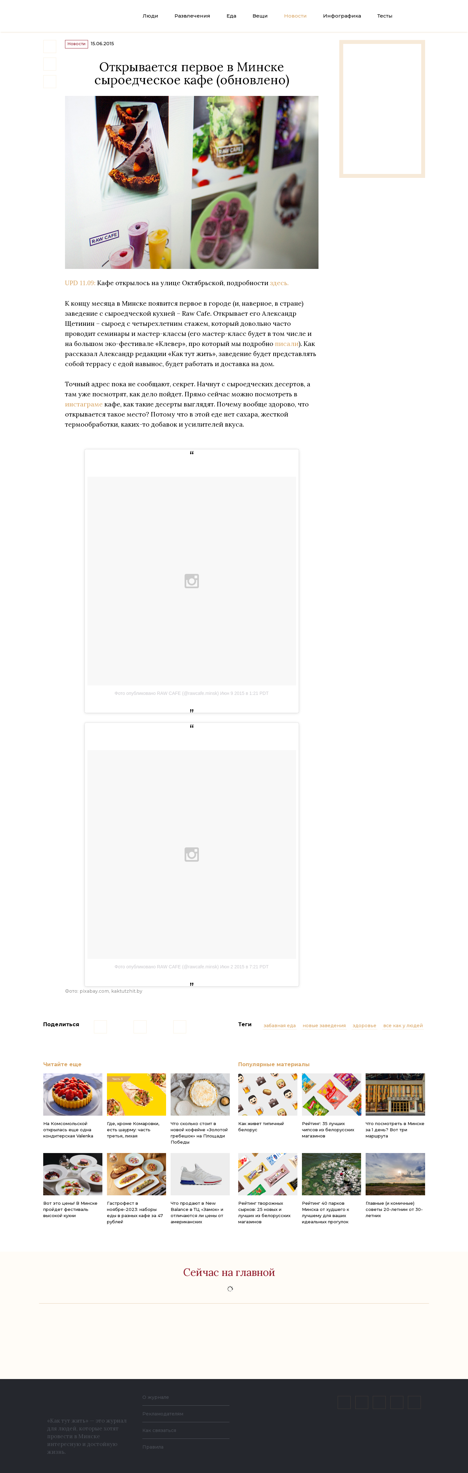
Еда (231, 16)
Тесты (385, 16)
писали (287, 347)
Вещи (260, 16)
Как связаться (161, 1430)
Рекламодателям (166, 1414)
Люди (150, 16)
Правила (154, 1447)
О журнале (157, 1397)
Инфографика (342, 16)
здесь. (279, 286)
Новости (295, 16)
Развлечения (192, 16)
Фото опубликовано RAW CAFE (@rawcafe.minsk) (166, 696)
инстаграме (84, 407)
